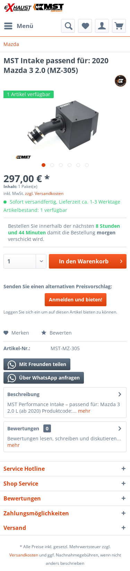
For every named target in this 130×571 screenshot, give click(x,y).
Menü (18, 25)
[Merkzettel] (85, 26)
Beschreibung (23, 394)
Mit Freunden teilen (37, 365)
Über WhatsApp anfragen (44, 378)
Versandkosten (23, 555)
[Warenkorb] (119, 26)
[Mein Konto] (102, 26)
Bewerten (56, 332)
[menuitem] (18, 26)
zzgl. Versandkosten (44, 193)
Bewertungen (23, 428)
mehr (83, 411)
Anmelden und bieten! (75, 299)
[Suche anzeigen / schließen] (68, 26)
